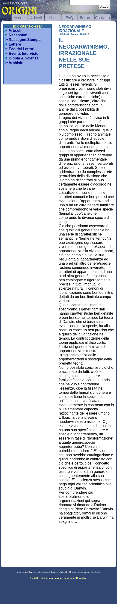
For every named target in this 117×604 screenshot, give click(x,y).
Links (44, 578)
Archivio (13, 63)
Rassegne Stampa (22, 40)
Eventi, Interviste (21, 54)
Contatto (34, 578)
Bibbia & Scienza (21, 58)
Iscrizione (69, 578)
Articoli (12, 30)
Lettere (12, 44)
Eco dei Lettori (19, 49)
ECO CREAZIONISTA (27, 26)
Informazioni (55, 578)
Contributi (81, 578)
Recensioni (16, 35)
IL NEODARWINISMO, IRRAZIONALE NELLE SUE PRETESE (84, 53)
